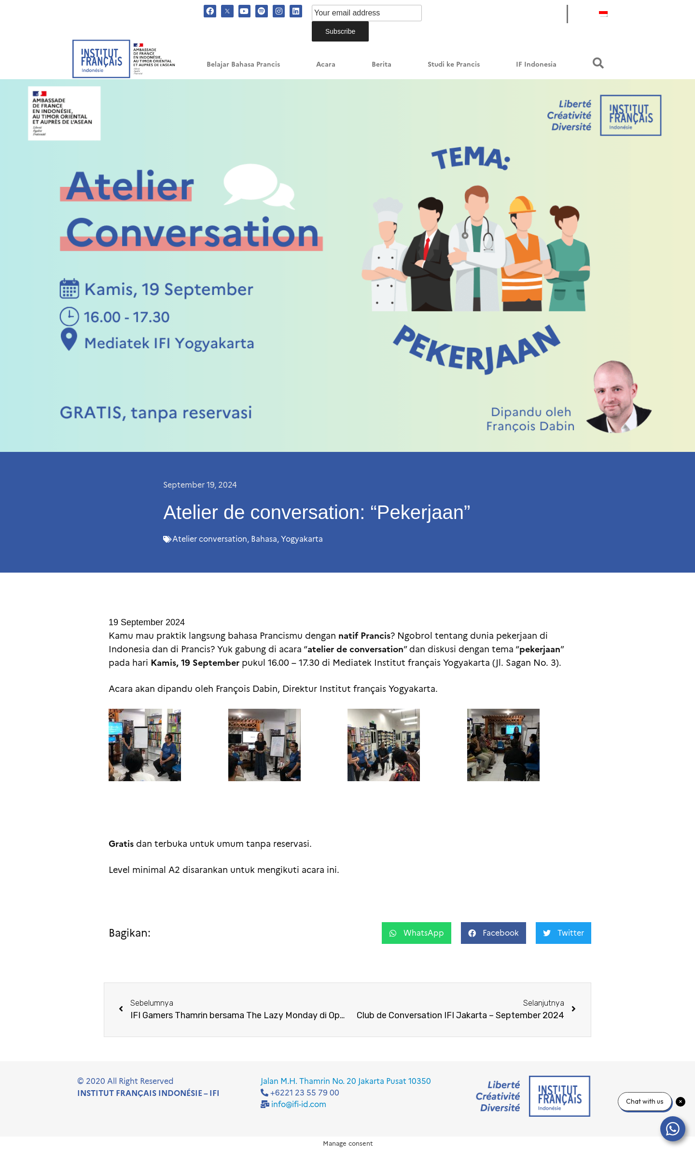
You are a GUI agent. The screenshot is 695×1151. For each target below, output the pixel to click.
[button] (598, 63)
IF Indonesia (536, 64)
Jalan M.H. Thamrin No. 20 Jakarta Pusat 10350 (346, 1081)
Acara (325, 64)
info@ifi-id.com (298, 1104)
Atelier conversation (209, 539)
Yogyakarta (302, 539)
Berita (381, 64)
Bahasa (264, 539)
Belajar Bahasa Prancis (243, 64)
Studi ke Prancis (454, 64)
